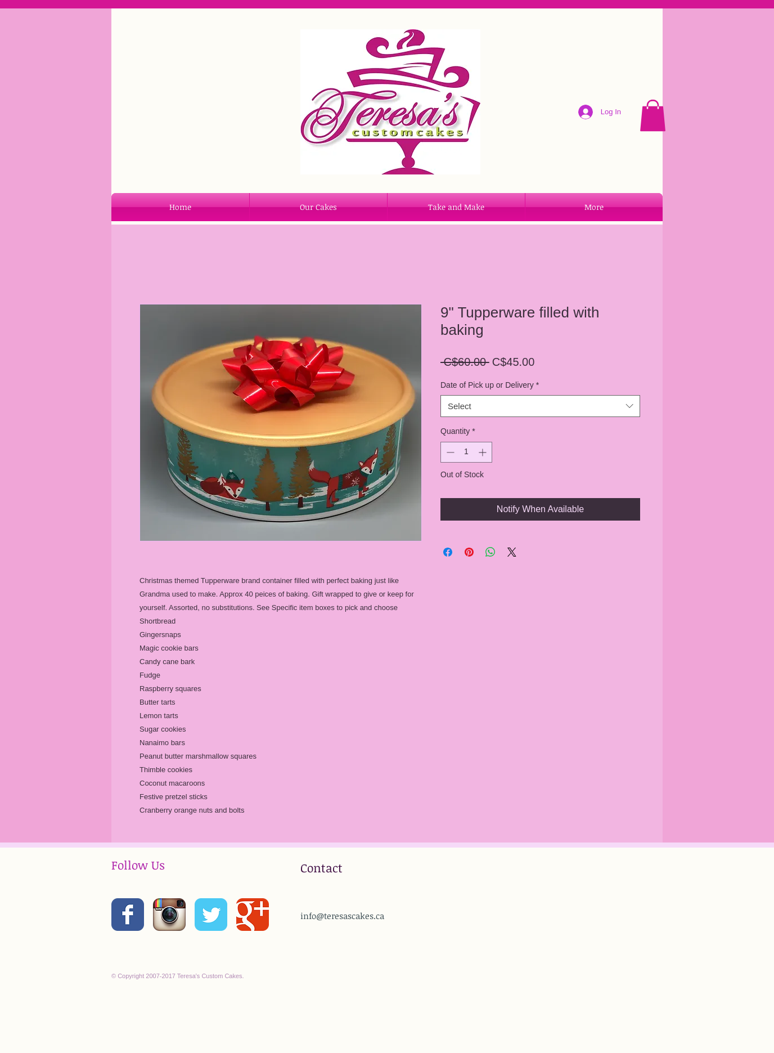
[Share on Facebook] (447, 552)
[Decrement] (449, 452)
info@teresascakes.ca (342, 915)
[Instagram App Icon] (169, 914)
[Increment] (483, 452)
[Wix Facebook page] (127, 914)
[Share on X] (512, 552)
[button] (653, 115)
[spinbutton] (466, 452)
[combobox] (540, 406)
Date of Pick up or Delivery (489, 384)
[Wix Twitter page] (211, 914)
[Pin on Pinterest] (469, 552)
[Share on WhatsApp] (490, 552)
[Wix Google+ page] (252, 914)
